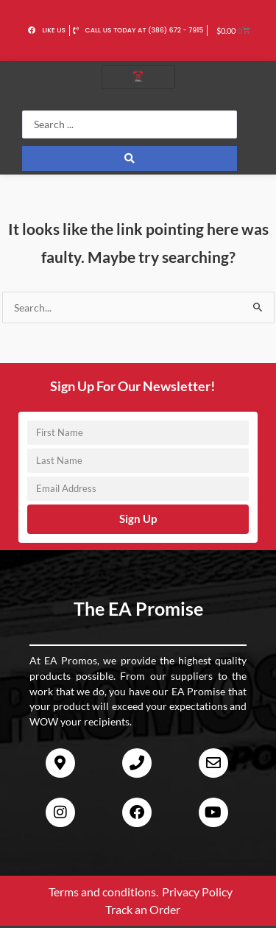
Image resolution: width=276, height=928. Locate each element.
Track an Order (142, 909)
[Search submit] (129, 158)
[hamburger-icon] (138, 77)
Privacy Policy (197, 892)
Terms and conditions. (103, 892)
